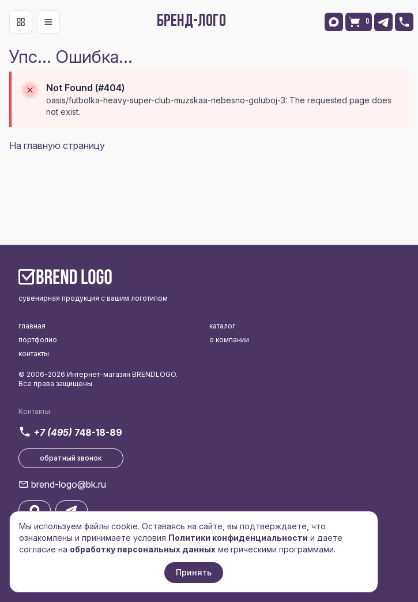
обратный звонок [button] (71, 458)
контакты (33, 353)
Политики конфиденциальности (238, 538)
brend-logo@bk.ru (68, 484)
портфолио (37, 339)
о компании (229, 339)
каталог (222, 325)
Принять (194, 572)
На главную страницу (57, 145)
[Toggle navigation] (20, 21)
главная (32, 325)
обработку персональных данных (143, 549)
